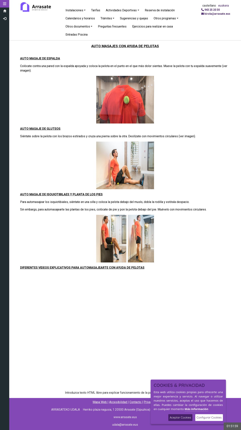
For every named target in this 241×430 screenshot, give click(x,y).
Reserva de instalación (160, 10)
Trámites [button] (106, 18)
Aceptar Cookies (180, 417)
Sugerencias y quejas (134, 18)
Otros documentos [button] (78, 26)
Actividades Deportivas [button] (121, 10)
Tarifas (95, 10)
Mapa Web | (101, 402)
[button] (4, 4)
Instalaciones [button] (74, 10)
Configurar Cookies (209, 417)
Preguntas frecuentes (112, 26)
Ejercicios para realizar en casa (152, 26)
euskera (223, 5)
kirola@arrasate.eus (217, 13)
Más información (196, 409)
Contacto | (136, 402)
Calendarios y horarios (80, 18)
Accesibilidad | (119, 402)
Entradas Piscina (77, 34)
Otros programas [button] (165, 18)
